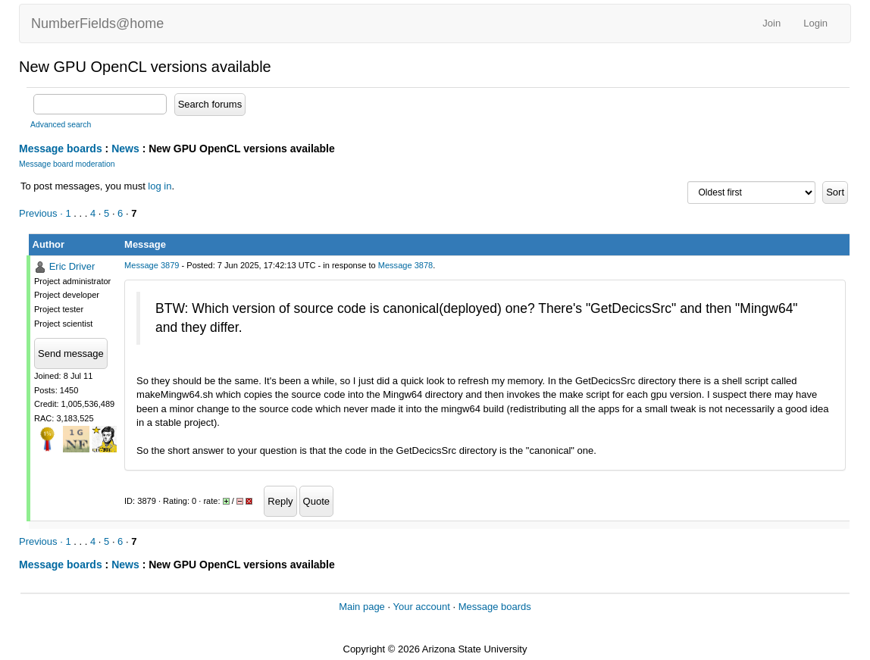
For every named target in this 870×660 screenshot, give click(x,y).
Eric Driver (72, 266)
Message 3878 (405, 265)
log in (159, 186)
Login (815, 23)
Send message (71, 353)
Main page (362, 606)
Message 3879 (151, 265)
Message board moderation (67, 164)
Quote (316, 501)
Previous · (42, 213)
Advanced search (60, 124)
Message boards (60, 148)
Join (771, 23)
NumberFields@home (97, 23)
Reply (280, 501)
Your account (421, 606)
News (125, 148)
